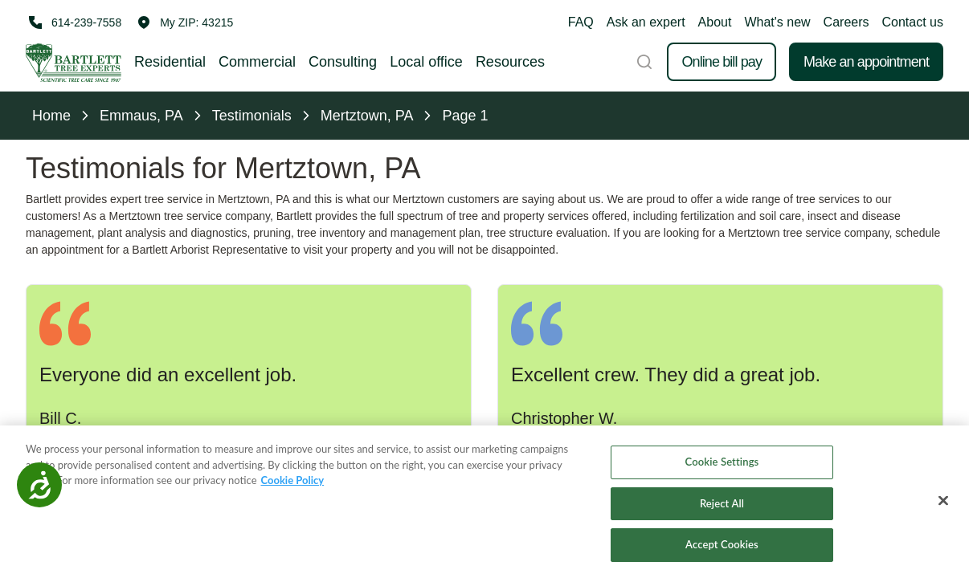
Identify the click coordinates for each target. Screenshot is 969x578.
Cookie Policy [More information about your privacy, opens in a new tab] (293, 480)
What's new (777, 22)
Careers (846, 22)
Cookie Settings (722, 461)
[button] (185, 22)
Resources (510, 62)
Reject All (722, 503)
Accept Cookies (721, 545)
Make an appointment (866, 62)
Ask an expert (646, 22)
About (715, 22)
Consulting (343, 62)
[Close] (943, 501)
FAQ (581, 22)
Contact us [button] (912, 22)
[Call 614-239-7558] (73, 22)
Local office (426, 62)
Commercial (257, 62)
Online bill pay (721, 62)
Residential (170, 62)
